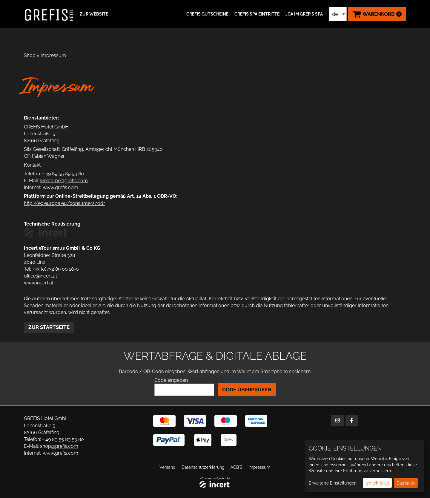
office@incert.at (40, 276)
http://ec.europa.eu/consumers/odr (64, 203)
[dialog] (364, 466)
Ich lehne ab (377, 483)
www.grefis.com (60, 453)
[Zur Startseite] (49, 14)
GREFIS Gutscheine (207, 14)
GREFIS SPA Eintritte (257, 14)
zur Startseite (49, 327)
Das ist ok (406, 483)
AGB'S (236, 467)
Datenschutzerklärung (203, 467)
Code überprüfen (246, 390)
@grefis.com (64, 446)
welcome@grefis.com (64, 180)
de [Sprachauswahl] (335, 14)
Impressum (53, 55)
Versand (167, 467)
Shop (30, 55)
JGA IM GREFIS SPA (304, 14)
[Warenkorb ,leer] (377, 14)
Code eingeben (171, 380)
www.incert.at (38, 283)
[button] (93, 14)
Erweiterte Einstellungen (333, 483)
